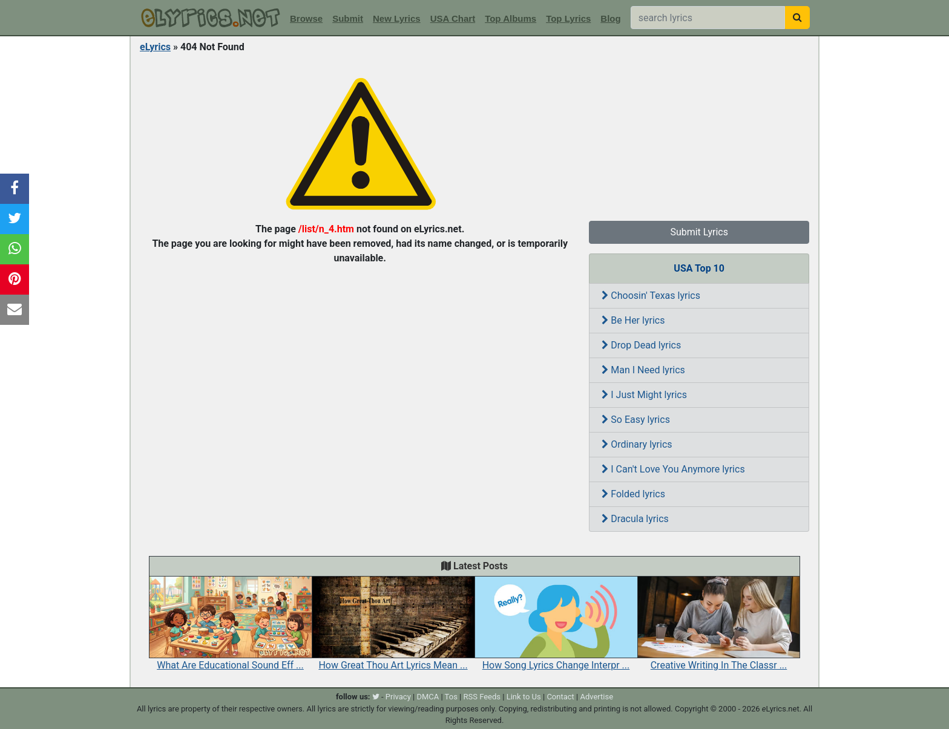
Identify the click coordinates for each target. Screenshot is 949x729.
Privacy (398, 696)
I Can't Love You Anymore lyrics (673, 469)
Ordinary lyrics (637, 444)
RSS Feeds (482, 696)
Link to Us (524, 696)
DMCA (427, 696)
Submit (347, 18)
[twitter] (375, 696)
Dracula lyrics (635, 519)
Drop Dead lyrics (641, 345)
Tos (451, 696)
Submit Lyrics (699, 232)
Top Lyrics (568, 18)
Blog (610, 18)
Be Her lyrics (633, 320)
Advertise (596, 696)
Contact (560, 696)
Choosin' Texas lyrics (651, 295)
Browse (306, 18)
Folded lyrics (633, 494)
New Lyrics (397, 18)
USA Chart (452, 18)
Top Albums (510, 18)
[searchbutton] (797, 17)
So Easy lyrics (636, 419)
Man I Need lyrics (643, 370)
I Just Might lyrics (644, 394)
